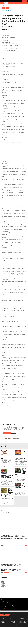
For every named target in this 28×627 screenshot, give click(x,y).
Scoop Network (13, 621)
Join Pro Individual (7, 433)
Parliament (10, 5)
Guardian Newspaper (4, 585)
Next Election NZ (13, 623)
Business (22, 5)
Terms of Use (21, 623)
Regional (18, 5)
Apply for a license (22, 622)
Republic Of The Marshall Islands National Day (7, 568)
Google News (3, 583)
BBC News (2, 589)
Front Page (2, 5)
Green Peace (3, 592)
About (2, 621)
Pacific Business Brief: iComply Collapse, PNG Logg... (8, 564)
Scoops (6, 5)
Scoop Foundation (13, 622)
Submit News (3, 622)
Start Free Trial (24, 0)
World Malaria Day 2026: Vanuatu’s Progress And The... (8, 569)
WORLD (3, 446)
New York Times (3, 588)
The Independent (3, 586)
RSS (2, 545)
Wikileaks (5, 28)
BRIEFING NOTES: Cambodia (5, 535)
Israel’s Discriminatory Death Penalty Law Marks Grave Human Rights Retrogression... (13, 536)
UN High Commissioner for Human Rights (17, 535)
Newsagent (3, 623)
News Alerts (6, 572)
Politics (15, 5)
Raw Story (2, 582)
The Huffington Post (4, 590)
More (26, 545)
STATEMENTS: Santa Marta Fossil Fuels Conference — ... (9, 570)
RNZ (19, 539)
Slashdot (2, 584)
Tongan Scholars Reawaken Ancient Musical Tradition (8, 539)
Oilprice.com (3, 580)
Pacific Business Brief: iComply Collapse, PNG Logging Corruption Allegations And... (13, 538)
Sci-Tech (26, 5)
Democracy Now (3, 581)
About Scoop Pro (22, 621)
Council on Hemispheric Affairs (6, 591)
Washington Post (3, 587)
